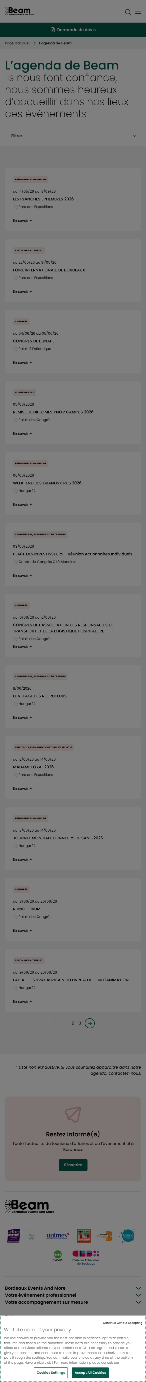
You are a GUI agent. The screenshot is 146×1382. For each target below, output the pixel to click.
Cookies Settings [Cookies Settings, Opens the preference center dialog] (51, 1372)
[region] (73, 1349)
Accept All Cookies (90, 1372)
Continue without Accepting (122, 1323)
